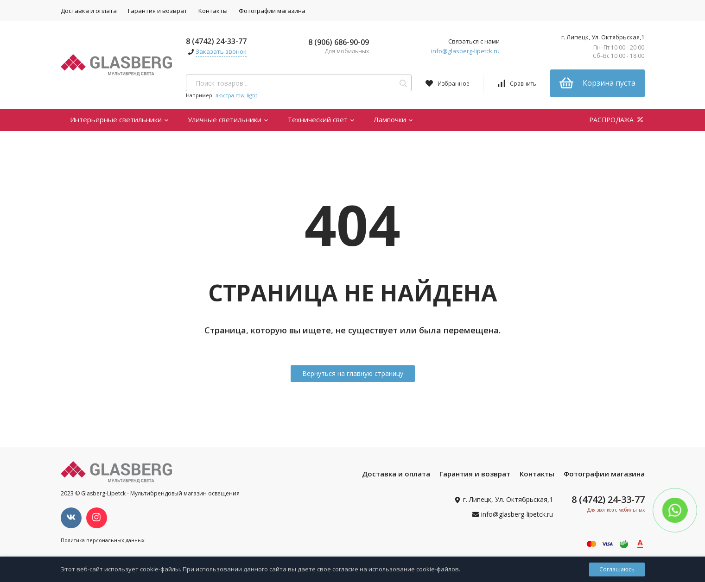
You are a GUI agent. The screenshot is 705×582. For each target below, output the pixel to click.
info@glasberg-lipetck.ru (465, 51)
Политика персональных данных (103, 540)
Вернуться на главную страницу (352, 373)
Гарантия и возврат (157, 10)
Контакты (213, 10)
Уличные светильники (228, 119)
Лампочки (393, 119)
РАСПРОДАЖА (617, 119)
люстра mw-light (236, 95)
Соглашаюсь (617, 569)
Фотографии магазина (272, 10)
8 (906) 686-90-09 (338, 42)
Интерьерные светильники (119, 119)
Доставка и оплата (89, 10)
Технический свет (321, 119)
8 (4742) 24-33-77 (216, 41)
